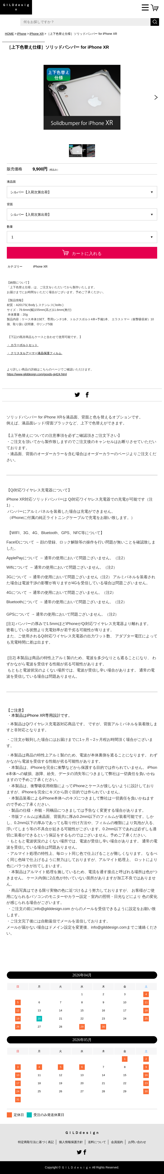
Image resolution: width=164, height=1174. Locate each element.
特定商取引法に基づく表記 (36, 1142)
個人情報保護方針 (71, 1142)
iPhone (21, 33)
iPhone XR (36, 33)
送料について (97, 1142)
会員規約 (117, 1142)
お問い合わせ (137, 1142)
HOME (9, 33)
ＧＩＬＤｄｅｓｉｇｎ (16, 7)
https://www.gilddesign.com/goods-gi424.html (37, 374)
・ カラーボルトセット (22, 345)
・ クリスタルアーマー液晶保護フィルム (34, 353)
